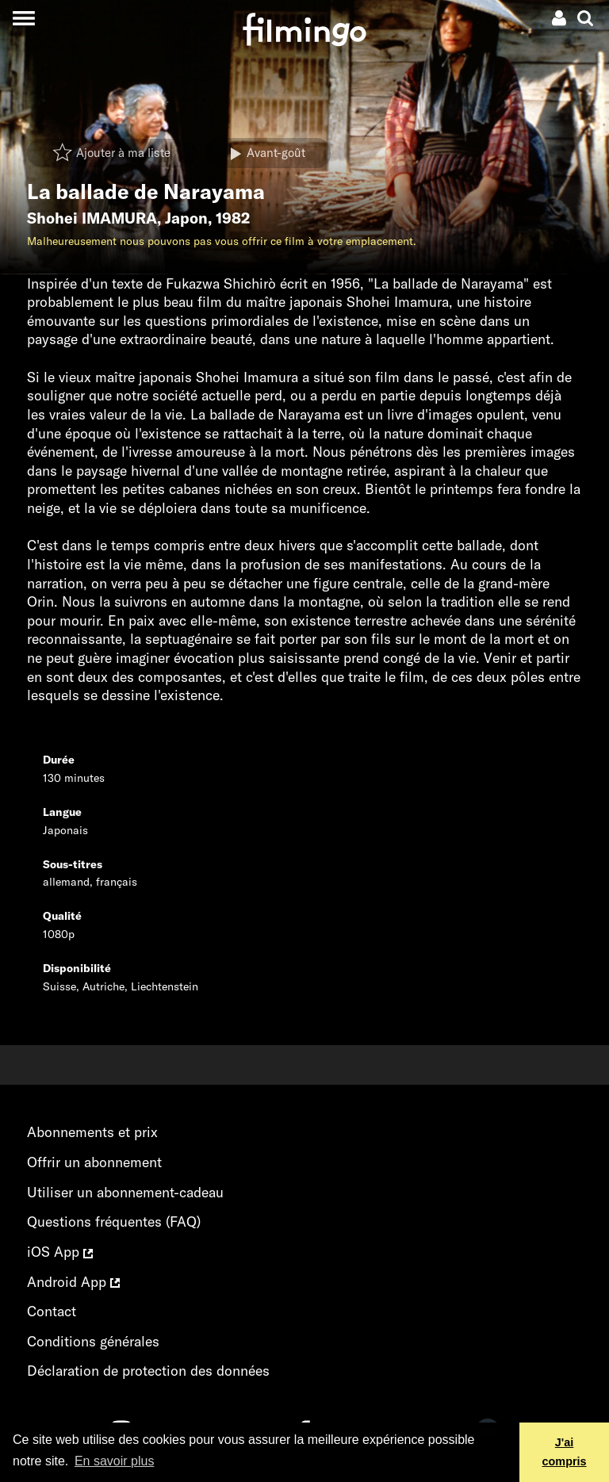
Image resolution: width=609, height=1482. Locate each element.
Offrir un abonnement (94, 1162)
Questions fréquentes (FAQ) (114, 1221)
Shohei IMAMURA (92, 218)
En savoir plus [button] (115, 1461)
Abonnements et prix (92, 1132)
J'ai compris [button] (564, 1452)
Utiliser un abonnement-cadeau (125, 1192)
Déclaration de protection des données (148, 1370)
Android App (73, 1282)
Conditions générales (93, 1341)
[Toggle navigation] (23, 18)
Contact (51, 1311)
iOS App (60, 1252)
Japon (186, 218)
